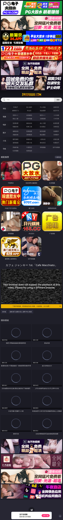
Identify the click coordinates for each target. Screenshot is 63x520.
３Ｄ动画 (56, 115)
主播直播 (43, 119)
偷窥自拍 (15, 131)
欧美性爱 (56, 123)
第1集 (4, 312)
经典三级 (29, 127)
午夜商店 (29, 147)
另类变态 (56, 127)
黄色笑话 (43, 143)
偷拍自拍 (29, 123)
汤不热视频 (56, 147)
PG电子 (15, 107)
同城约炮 (15, 147)
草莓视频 (43, 147)
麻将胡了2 (15, 111)
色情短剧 (29, 151)
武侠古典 (56, 139)
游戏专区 (56, 107)
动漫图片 (56, 131)
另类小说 (29, 143)
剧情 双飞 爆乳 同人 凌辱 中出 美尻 (21, 312)
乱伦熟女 (43, 127)
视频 (4, 117)
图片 (4, 133)
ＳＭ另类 (56, 119)
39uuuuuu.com (31, 95)
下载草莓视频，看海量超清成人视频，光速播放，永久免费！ (36, 306)
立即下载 (45, 515)
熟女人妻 (15, 119)
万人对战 (43, 107)
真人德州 (29, 107)
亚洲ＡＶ (15, 115)
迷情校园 (15, 143)
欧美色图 (43, 131)
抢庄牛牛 (56, 111)
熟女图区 (43, 135)
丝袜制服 (29, 119)
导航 (4, 149)
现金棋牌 (43, 111)
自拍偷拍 (29, 115)
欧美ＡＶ (43, 115)
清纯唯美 (29, 135)
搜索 (58, 100)
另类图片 (56, 135)
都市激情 (15, 139)
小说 (4, 141)
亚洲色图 (29, 131)
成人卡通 (43, 123)
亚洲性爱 (15, 123)
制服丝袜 (15, 127)
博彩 (4, 108)
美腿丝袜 (15, 135)
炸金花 (29, 111)
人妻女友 (43, 139)
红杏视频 (15, 151)
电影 (4, 125)
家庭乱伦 (29, 139)
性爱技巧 (56, 143)
